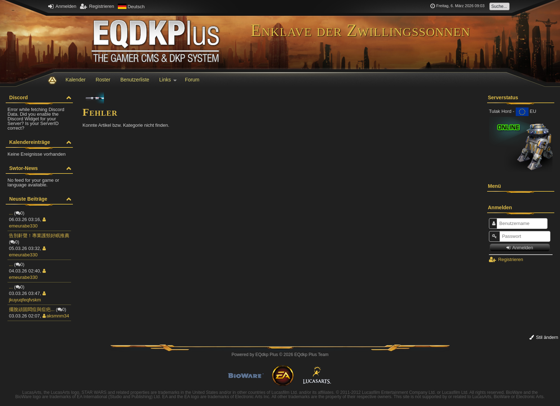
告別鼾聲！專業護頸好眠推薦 (39, 235)
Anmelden (62, 6)
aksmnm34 (55, 316)
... (11, 213)
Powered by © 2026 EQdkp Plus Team (279, 354)
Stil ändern (543, 337)
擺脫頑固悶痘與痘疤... (32, 309)
